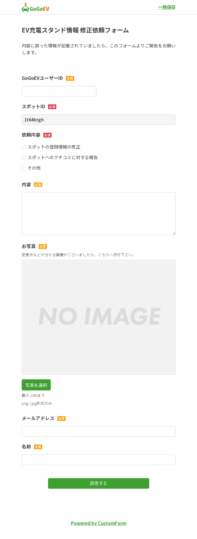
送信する (98, 483)
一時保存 (167, 7)
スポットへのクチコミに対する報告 (63, 157)
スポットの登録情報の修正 (54, 147)
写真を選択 (36, 385)
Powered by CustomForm (98, 523)
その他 (34, 168)
